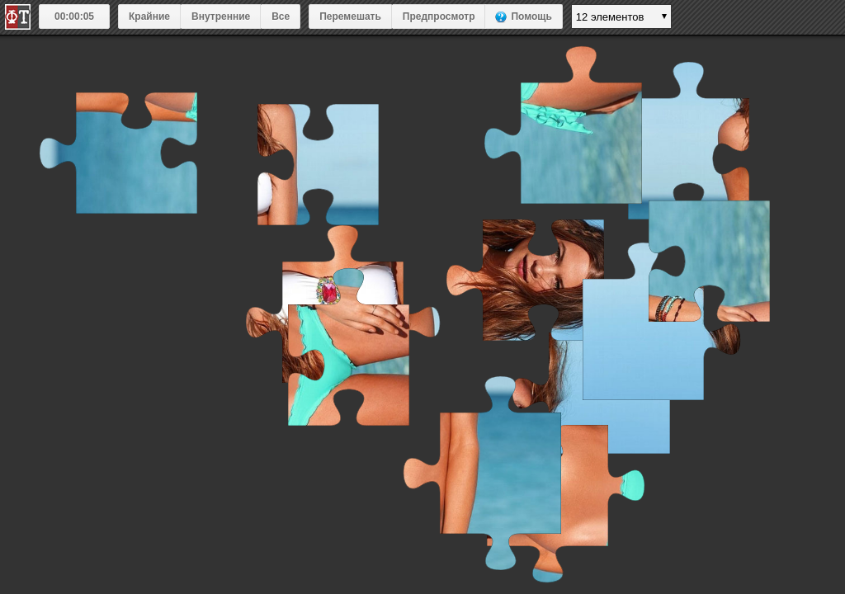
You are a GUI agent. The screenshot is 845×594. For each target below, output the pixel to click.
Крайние (149, 16)
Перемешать (350, 16)
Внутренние (220, 16)
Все (280, 16)
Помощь (531, 16)
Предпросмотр (439, 16)
